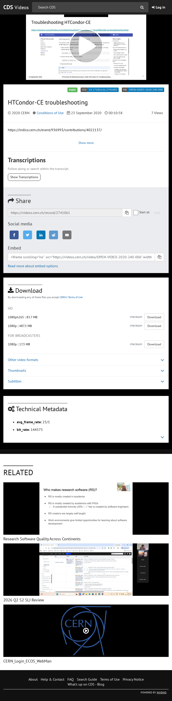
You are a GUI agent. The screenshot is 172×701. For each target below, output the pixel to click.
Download (154, 317)
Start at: (142, 212)
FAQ (70, 679)
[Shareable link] (65, 213)
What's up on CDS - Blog (86, 684)
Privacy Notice (133, 679)
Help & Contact (52, 679)
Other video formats (86, 359)
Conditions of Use (50, 113)
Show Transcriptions (24, 177)
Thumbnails (86, 370)
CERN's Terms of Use (71, 297)
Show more (86, 143)
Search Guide (87, 679)
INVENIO (161, 692)
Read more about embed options (33, 266)
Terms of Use (110, 679)
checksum (136, 317)
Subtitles (86, 381)
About (33, 679)
